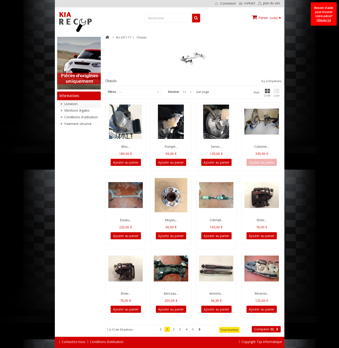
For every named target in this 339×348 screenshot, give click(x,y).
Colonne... (261, 146)
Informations (69, 96)
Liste (277, 93)
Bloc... (125, 146)
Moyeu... (171, 220)
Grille (267, 93)
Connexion (228, 3)
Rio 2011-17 (123, 37)
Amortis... (216, 293)
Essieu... (125, 220)
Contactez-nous (73, 342)
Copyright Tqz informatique (261, 341)
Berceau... (171, 293)
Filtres (112, 92)
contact (249, 3)
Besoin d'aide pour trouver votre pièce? (323, 14)
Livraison (70, 105)
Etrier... (261, 220)
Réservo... (262, 293)
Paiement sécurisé (77, 125)
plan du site (271, 3)
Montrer (173, 92)
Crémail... (216, 220)
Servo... (216, 146)
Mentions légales (76, 112)
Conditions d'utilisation (80, 119)
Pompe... (171, 146)
